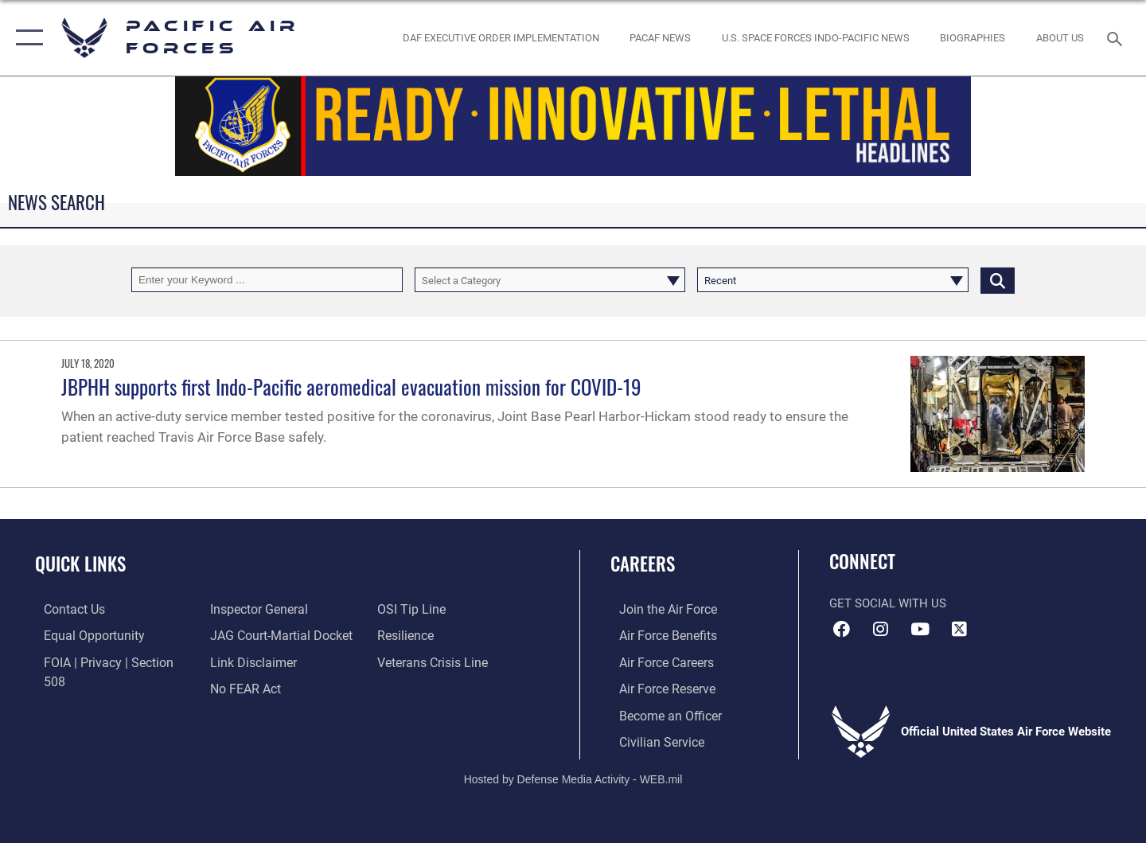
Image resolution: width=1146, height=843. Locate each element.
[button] (26, 38)
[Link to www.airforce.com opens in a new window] (657, 609)
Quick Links (80, 563)
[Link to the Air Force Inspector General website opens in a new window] (82, 687)
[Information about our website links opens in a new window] (249, 635)
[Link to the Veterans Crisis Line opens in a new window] (433, 635)
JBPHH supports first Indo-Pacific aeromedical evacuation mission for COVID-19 (351, 386)
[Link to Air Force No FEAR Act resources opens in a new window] (242, 661)
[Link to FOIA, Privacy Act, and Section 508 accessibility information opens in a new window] (108, 661)
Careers (642, 563)
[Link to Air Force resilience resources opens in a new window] (407, 609)
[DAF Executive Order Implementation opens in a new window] (500, 37)
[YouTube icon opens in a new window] (920, 629)
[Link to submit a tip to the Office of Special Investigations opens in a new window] (239, 687)
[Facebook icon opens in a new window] (841, 629)
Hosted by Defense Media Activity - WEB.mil (573, 777)
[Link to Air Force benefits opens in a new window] (657, 635)
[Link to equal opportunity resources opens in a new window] (82, 635)
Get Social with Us (887, 603)
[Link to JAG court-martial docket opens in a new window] (276, 609)
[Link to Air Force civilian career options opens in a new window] (651, 739)
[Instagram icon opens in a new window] (881, 629)
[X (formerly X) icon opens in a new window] (959, 629)
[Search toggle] (1117, 37)
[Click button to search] (997, 279)
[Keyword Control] (267, 279)
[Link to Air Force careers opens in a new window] (657, 661)
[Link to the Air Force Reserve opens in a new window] (657, 687)
